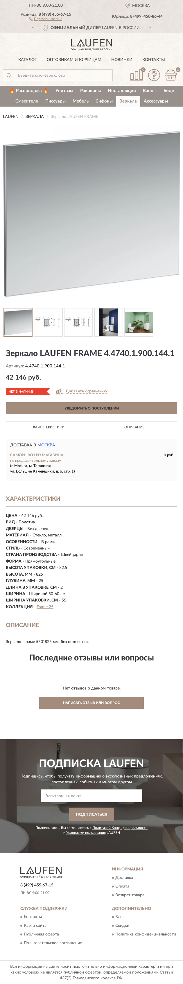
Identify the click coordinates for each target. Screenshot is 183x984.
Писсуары (55, 101)
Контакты (153, 60)
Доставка (124, 878)
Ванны (150, 91)
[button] (45, 18)
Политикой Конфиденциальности (120, 827)
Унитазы (64, 91)
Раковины (90, 91)
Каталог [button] (27, 60)
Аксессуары (156, 101)
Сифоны (104, 101)
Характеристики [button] (48, 427)
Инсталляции (122, 91)
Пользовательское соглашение (53, 943)
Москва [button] (46, 445)
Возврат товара (129, 895)
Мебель (81, 101)
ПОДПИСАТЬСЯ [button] (91, 815)
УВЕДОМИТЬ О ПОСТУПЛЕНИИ (91, 408)
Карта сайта (35, 926)
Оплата (122, 886)
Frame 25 (45, 607)
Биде (169, 91)
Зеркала (128, 101)
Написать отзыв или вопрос (91, 703)
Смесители (26, 101)
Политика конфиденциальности (145, 934)
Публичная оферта (41, 934)
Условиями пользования (86, 832)
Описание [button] (134, 427)
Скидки (122, 926)
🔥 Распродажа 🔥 (29, 91)
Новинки (121, 60)
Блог (119, 917)
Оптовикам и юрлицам (74, 60)
